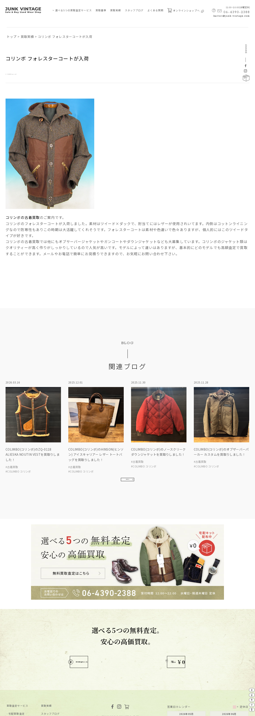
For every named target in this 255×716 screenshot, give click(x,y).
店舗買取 (13, 649)
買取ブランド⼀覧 (52, 649)
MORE (127, 441)
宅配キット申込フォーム (56, 673)
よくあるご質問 (50, 657)
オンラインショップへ (185, 10)
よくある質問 (155, 10)
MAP (120, 663)
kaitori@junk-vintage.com (232, 16)
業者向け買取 (16, 665)
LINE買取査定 (16, 657)
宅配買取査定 (16, 633)
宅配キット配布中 (155, 581)
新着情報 (46, 641)
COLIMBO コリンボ (23, 73)
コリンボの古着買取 (23, 217)
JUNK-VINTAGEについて (22, 673)
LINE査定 (246, 693)
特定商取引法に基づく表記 (52, 710)
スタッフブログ (134, 10)
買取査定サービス (17, 625)
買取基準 (101, 10)
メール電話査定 (245, 667)
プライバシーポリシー (19, 710)
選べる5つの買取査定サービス (73, 10)
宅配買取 (245, 655)
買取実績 (115, 10)
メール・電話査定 (19, 641)
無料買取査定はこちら (94, 581)
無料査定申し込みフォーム (57, 665)
